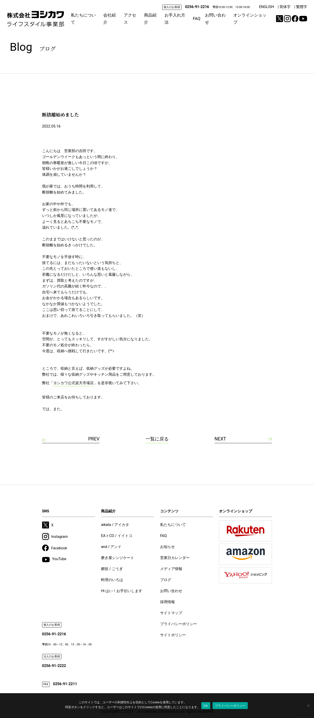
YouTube (54, 559)
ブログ (165, 580)
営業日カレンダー (175, 558)
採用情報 (167, 602)
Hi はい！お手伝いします (121, 591)
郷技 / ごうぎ (112, 569)
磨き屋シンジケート (117, 558)
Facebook (54, 548)
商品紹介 (150, 19)
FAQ (196, 18)
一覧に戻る (157, 439)
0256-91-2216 (197, 7)
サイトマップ (171, 613)
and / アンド (111, 547)
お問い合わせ (215, 19)
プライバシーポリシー (178, 624)
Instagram (55, 536)
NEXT (220, 439)
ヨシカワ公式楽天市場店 (73, 383)
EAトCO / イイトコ (116, 536)
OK (206, 705)
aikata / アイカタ (115, 524)
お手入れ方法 (174, 19)
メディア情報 (171, 569)
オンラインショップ (249, 19)
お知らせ (167, 547)
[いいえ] (308, 705)
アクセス (130, 19)
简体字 (285, 7)
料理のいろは (112, 580)
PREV (93, 439)
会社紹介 (109, 19)
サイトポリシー (173, 635)
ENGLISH (266, 7)
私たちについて (83, 19)
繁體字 (301, 7)
